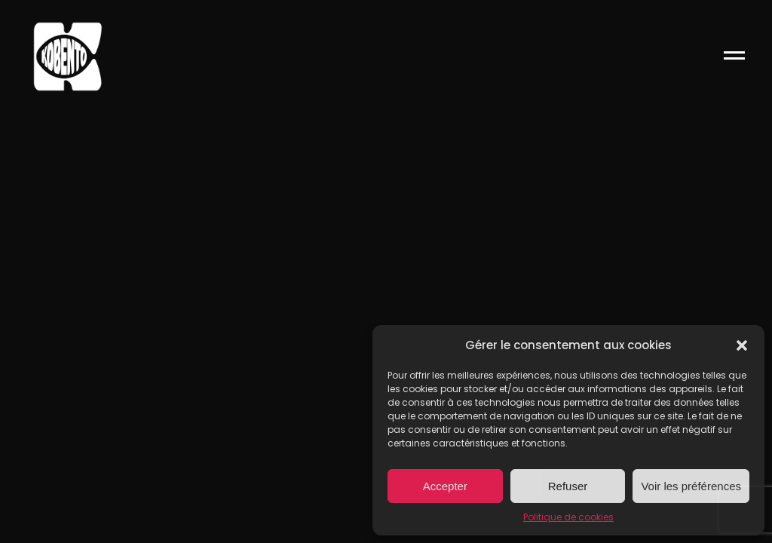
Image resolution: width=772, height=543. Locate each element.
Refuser (568, 486)
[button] (741, 345)
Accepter (445, 486)
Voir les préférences (691, 486)
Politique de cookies (568, 517)
